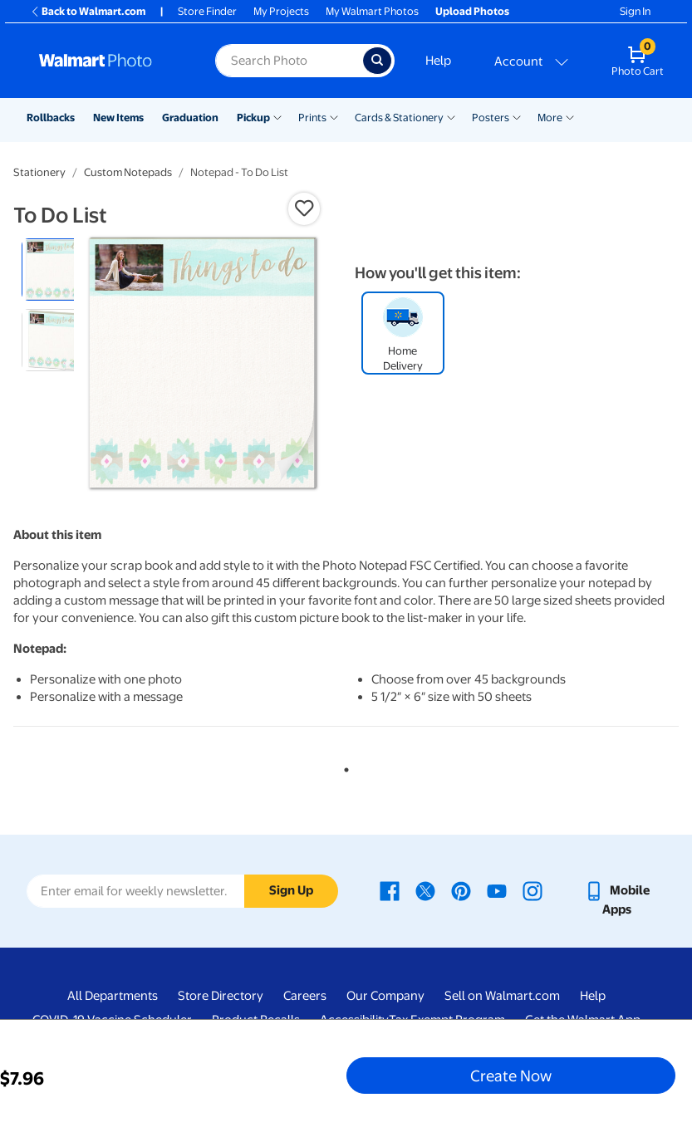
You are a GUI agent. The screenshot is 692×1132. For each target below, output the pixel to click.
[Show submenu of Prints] (334, 116)
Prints (312, 117)
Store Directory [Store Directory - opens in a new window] (220, 995)
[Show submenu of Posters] (517, 116)
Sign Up (291, 890)
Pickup (253, 117)
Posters (490, 117)
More (549, 117)
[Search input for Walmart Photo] (288, 60)
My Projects (281, 11)
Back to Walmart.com (87, 11)
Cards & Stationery (399, 117)
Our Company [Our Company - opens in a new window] (385, 995)
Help (438, 60)
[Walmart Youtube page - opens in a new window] (497, 890)
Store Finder (207, 11)
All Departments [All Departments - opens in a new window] (112, 995)
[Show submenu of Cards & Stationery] (451, 116)
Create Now (511, 1075)
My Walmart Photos (372, 11)
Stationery (39, 172)
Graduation (190, 117)
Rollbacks (51, 117)
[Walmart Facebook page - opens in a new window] (390, 890)
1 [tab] (343, 766)
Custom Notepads (128, 172)
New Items (118, 117)
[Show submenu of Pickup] (277, 116)
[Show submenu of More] (570, 116)
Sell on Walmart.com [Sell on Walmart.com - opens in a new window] (502, 995)
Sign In (635, 11)
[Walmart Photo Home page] (109, 60)
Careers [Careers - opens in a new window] (304, 995)
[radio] (53, 269)
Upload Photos (472, 11)
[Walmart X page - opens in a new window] (425, 890)
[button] (304, 208)
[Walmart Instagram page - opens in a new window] (532, 890)
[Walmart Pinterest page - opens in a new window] (461, 890)
